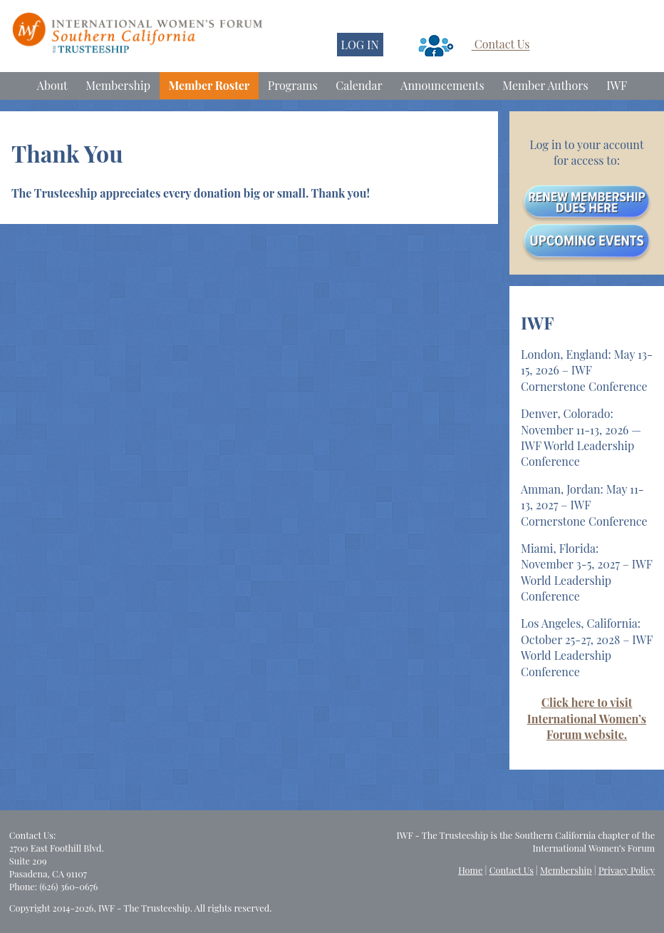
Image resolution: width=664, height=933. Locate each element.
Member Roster (209, 85)
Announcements (442, 85)
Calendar (359, 85)
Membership (117, 85)
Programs (293, 85)
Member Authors (545, 85)
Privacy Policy (626, 870)
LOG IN (360, 44)
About (52, 85)
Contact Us (502, 44)
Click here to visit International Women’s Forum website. (586, 718)
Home (470, 870)
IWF (616, 85)
